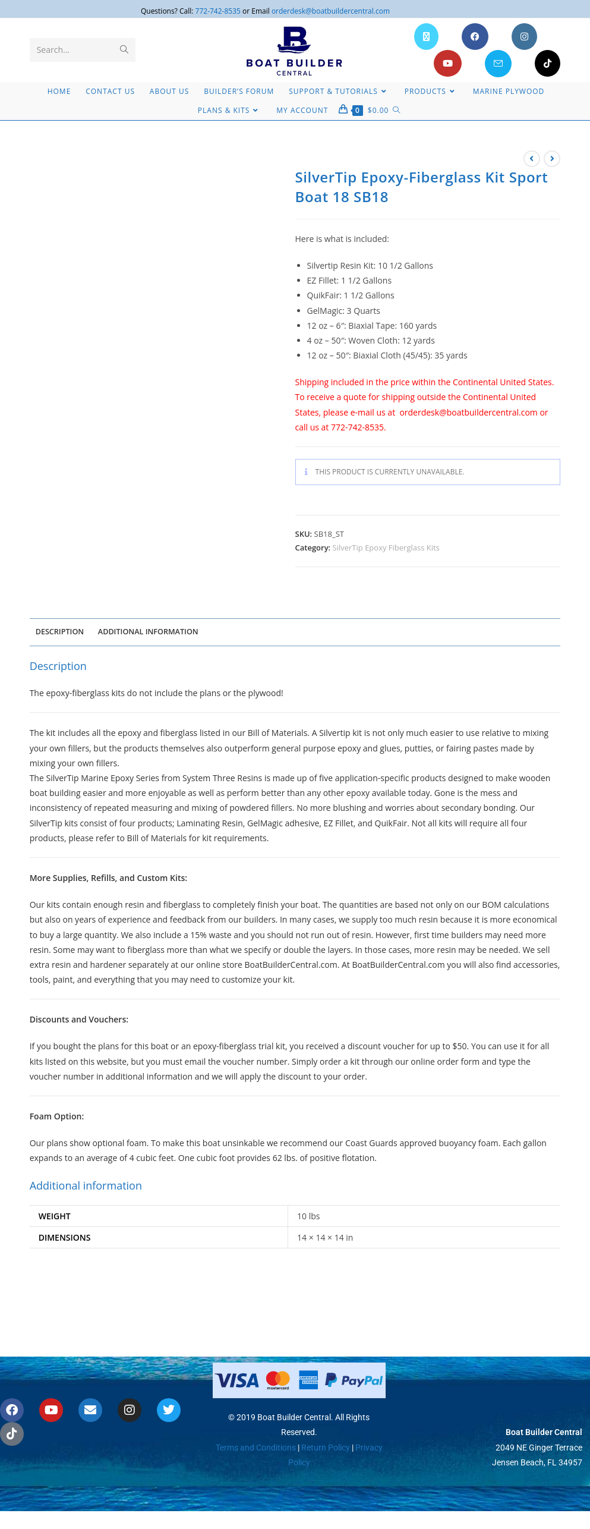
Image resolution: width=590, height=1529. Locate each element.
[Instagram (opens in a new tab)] (524, 36)
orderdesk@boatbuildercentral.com (331, 11)
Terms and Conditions (256, 1421)
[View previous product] (531, 158)
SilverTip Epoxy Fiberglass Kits (386, 547)
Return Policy (324, 1421)
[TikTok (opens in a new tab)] (547, 63)
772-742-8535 (218, 11)
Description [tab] (60, 632)
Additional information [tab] (148, 632)
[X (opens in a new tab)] (426, 36)
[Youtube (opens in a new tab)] (448, 63)
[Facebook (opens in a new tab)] (475, 36)
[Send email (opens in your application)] (498, 63)
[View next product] (552, 158)
